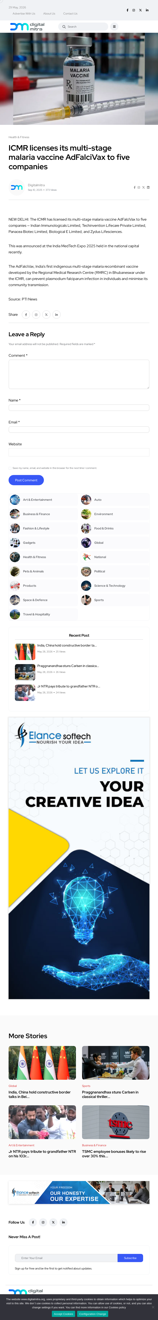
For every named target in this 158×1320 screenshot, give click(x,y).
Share (13, 314)
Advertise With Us (24, 13)
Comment (18, 355)
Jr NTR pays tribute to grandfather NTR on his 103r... (42, 1153)
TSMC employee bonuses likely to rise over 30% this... (114, 1153)
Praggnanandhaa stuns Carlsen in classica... (68, 666)
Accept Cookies (63, 1313)
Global (13, 1086)
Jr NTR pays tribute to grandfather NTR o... (68, 686)
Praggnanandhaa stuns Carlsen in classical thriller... (110, 1094)
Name (15, 400)
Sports (86, 1086)
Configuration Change (92, 1313)
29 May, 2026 (17, 7)
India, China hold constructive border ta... (67, 645)
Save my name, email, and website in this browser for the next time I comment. (55, 468)
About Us (49, 13)
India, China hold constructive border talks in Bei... (40, 1094)
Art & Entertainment (21, 1145)
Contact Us (70, 13)
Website (15, 444)
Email (14, 422)
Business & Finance (94, 1145)
